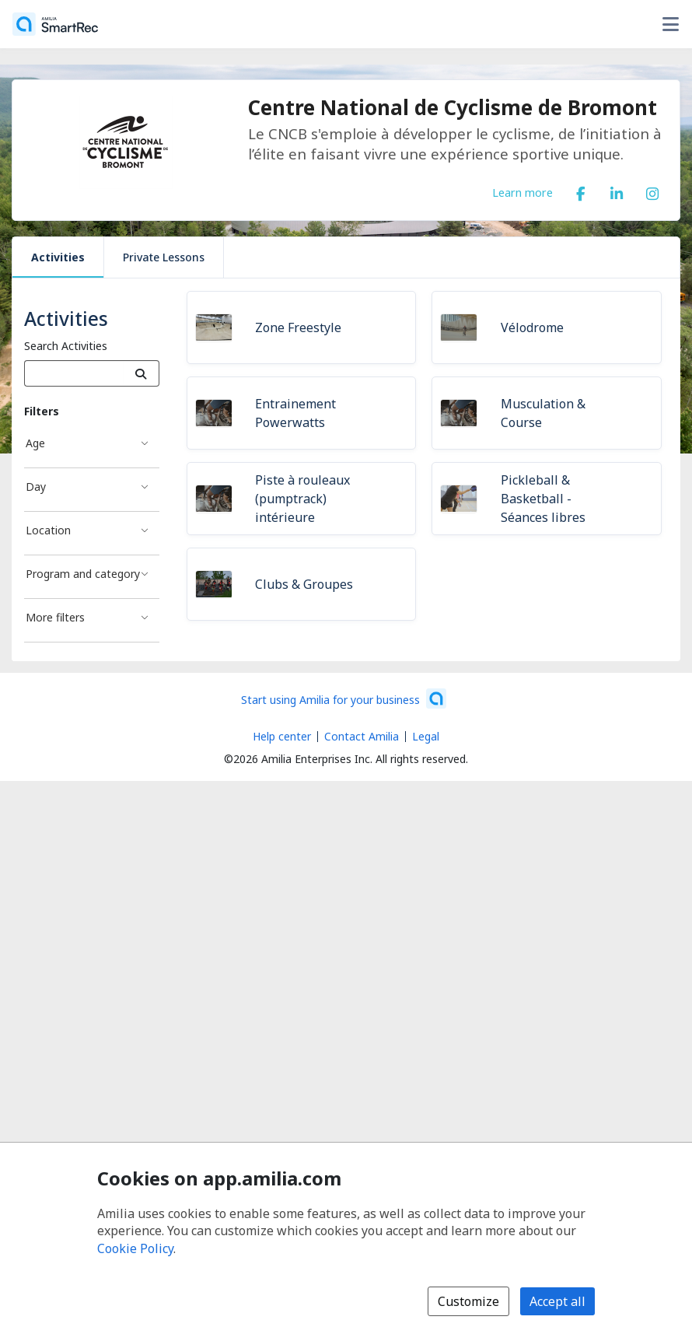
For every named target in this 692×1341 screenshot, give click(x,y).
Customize (468, 1301)
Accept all (557, 1301)
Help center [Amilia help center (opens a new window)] (282, 736)
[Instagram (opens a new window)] (652, 191)
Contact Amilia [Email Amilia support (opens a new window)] (361, 736)
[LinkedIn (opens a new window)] (617, 191)
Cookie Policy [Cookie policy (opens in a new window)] (135, 1248)
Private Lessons (163, 257)
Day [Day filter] (36, 486)
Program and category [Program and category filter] (83, 573)
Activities (58, 257)
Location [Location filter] (48, 530)
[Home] (55, 24)
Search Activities (65, 345)
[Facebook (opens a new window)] (581, 191)
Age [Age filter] (35, 443)
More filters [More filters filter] (55, 617)
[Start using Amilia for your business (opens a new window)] (343, 698)
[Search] (141, 373)
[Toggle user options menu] (670, 24)
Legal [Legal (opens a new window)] (425, 736)
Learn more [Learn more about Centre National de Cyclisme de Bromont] (522, 192)
